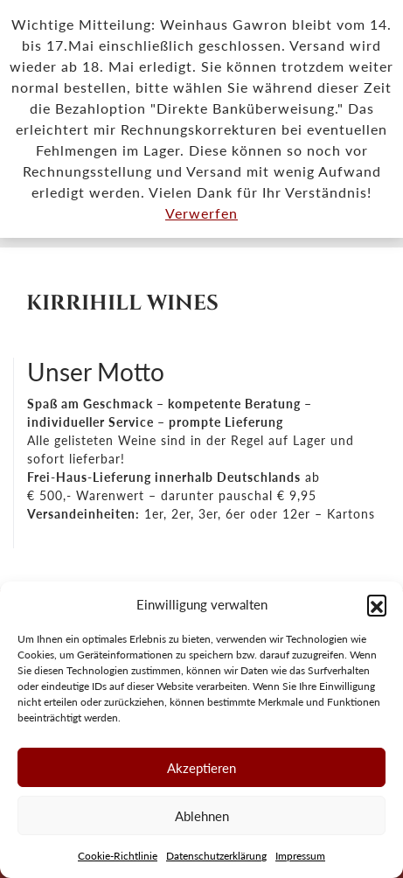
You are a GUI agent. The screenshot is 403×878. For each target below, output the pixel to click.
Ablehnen (202, 816)
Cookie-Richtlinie (117, 855)
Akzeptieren (201, 768)
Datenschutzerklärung (216, 855)
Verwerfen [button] (201, 213)
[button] (377, 604)
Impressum (300, 855)
